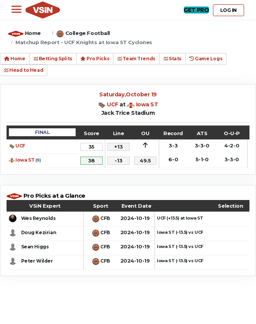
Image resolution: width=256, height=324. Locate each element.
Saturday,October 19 (128, 94)
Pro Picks (94, 58)
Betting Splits (52, 58)
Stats (172, 58)
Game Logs (206, 58)
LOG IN (228, 10)
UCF (112, 104)
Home (33, 33)
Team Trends (136, 58)
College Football (87, 33)
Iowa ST (147, 104)
